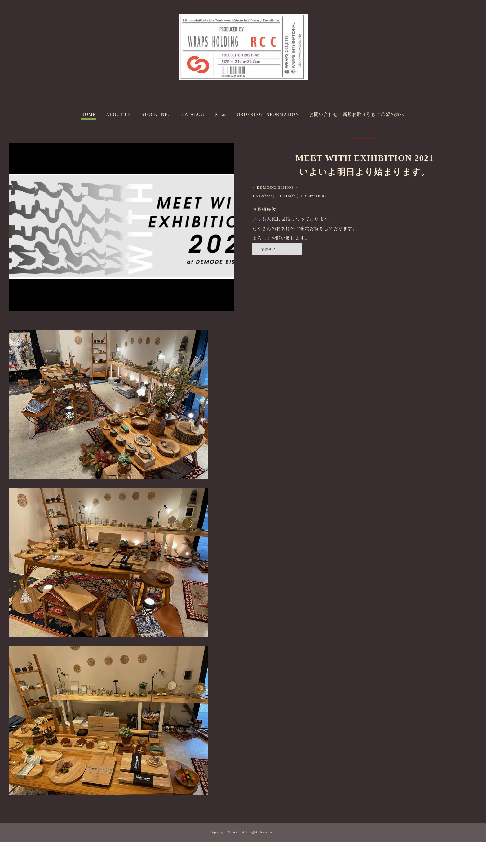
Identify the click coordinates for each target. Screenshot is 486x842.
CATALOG (192, 114)
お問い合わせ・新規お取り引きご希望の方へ (357, 114)
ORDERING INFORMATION (268, 114)
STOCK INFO (156, 114)
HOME (88, 114)
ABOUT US (118, 114)
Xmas (221, 114)
